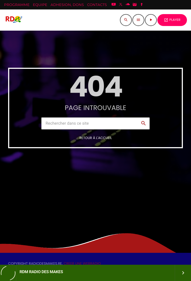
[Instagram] (135, 5)
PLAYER (172, 20)
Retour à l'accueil (95, 138)
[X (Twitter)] (121, 5)
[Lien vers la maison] (13, 20)
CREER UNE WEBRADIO (82, 263)
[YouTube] (114, 5)
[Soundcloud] (128, 5)
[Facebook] (141, 5)
